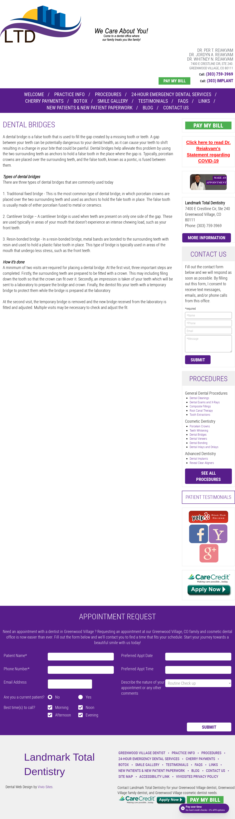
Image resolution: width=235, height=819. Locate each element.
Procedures (108, 94)
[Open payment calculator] (204, 808)
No (57, 697)
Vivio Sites (45, 786)
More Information (206, 238)
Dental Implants (199, 459)
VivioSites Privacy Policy (197, 776)
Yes (88, 697)
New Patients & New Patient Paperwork (89, 107)
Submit (198, 360)
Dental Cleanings (199, 398)
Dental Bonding (198, 443)
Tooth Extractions (200, 415)
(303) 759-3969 (219, 74)
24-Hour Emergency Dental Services (171, 94)
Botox (80, 101)
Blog (148, 107)
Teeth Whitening (199, 430)
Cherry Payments (44, 101)
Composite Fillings (200, 406)
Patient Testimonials (208, 497)
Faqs (183, 101)
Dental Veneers (198, 439)
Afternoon (63, 715)
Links (204, 101)
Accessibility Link (154, 776)
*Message (208, 343)
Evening (92, 715)
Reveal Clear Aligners (202, 463)
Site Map (125, 776)
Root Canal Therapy (201, 410)
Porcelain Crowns (200, 426)
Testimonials (153, 101)
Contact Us (176, 107)
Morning (61, 707)
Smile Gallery (113, 101)
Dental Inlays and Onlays (204, 447)
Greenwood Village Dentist (141, 752)
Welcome (34, 94)
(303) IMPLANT (220, 81)
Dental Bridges (198, 435)
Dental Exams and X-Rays (205, 402)
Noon (90, 707)
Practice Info (69, 94)
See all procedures (208, 476)
